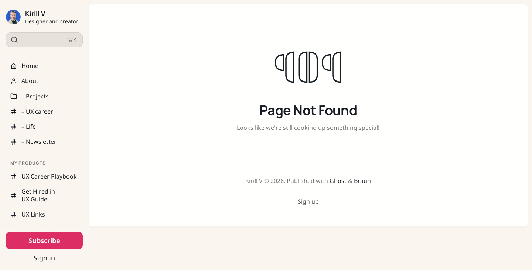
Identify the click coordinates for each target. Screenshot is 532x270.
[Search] (44, 39)
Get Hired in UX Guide (32, 195)
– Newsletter (33, 142)
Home (24, 66)
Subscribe (44, 240)
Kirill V (35, 13)
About (24, 81)
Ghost (338, 181)
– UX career (31, 111)
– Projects (29, 96)
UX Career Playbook (43, 176)
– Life (23, 126)
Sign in (44, 258)
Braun (362, 181)
